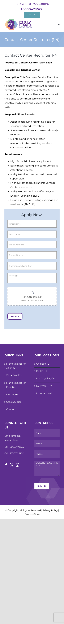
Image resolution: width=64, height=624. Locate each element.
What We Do (13, 375)
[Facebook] (6, 465)
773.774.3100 (17, 453)
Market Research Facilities (16, 385)
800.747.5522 (17, 446)
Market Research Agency (16, 365)
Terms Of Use (32, 514)
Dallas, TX (41, 371)
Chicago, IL (42, 363)
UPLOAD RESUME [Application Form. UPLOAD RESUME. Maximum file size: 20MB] (32, 297)
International (44, 393)
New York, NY (44, 386)
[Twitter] (11, 465)
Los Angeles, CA (45, 378)
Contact (11, 409)
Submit (15, 316)
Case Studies (13, 401)
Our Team (12, 394)
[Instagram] (17, 465)
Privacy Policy (50, 510)
